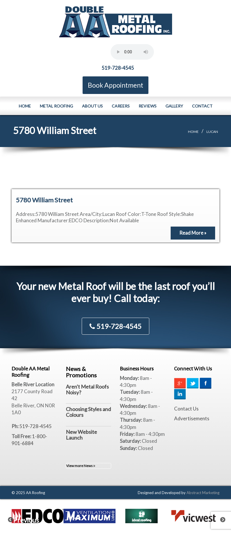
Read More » (192, 233)
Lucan (212, 131)
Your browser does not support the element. (132, 52)
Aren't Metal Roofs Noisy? (87, 389)
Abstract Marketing (203, 492)
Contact (202, 105)
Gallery (174, 105)
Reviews (148, 105)
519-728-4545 (118, 68)
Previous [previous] (14, 518)
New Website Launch (81, 435)
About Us (92, 105)
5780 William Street (44, 200)
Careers (121, 105)
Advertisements (191, 418)
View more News (80, 466)
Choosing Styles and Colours (88, 412)
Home (25, 105)
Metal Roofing (56, 105)
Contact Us (186, 409)
